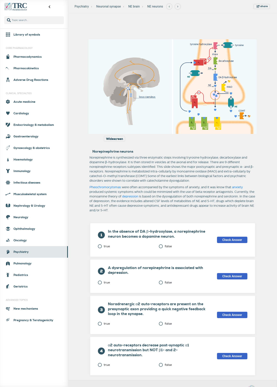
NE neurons (155, 6)
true (104, 246)
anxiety (237, 187)
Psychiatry (82, 6)
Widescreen (114, 139)
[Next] (178, 6)
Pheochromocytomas (105, 187)
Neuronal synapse (108, 6)
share (262, 6)
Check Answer (232, 240)
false (165, 246)
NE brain (134, 6)
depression (130, 196)
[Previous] (169, 6)
